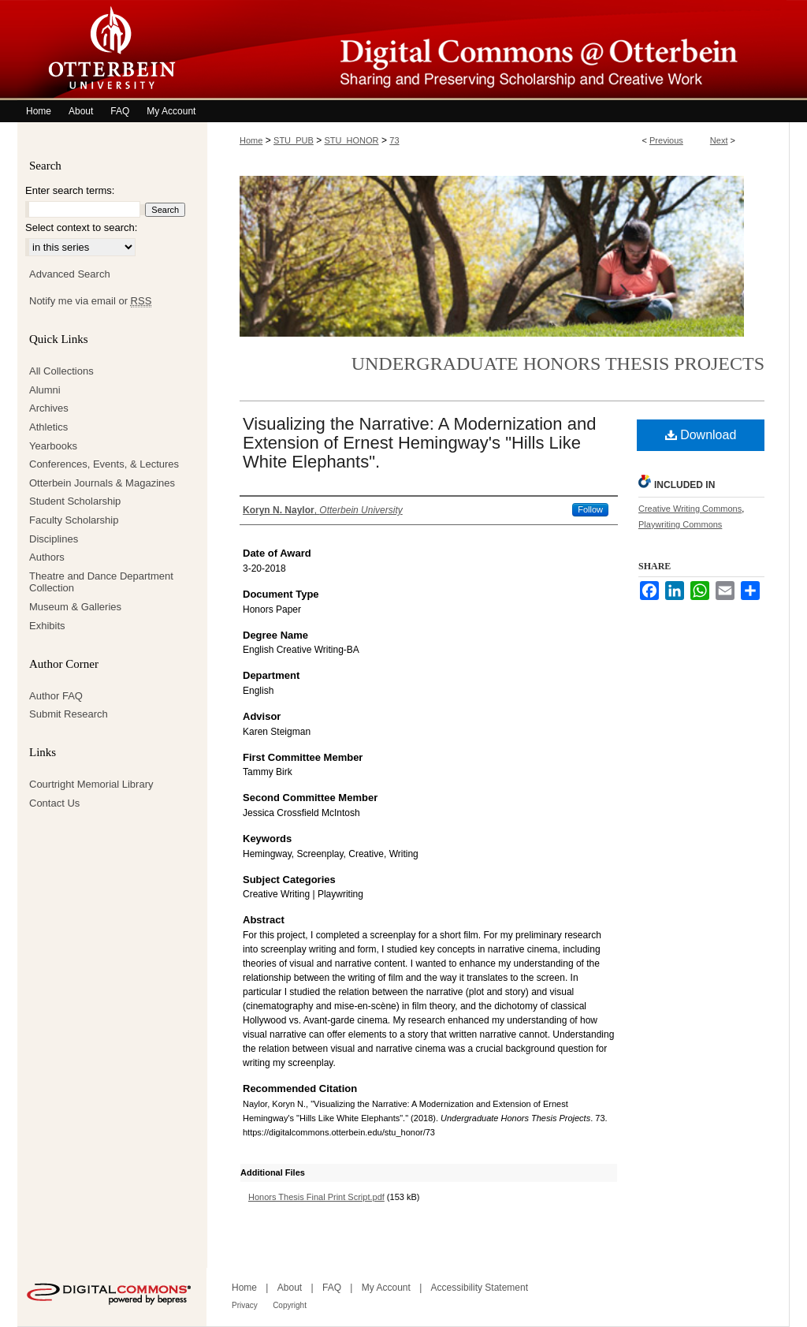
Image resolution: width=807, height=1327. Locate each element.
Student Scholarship (75, 501)
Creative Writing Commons (690, 508)
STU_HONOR (352, 140)
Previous (666, 140)
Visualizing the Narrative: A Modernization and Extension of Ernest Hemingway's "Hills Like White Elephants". (419, 443)
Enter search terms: (69, 190)
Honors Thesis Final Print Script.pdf (316, 1197)
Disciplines (53, 539)
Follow (590, 509)
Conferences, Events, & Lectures (104, 464)
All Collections (61, 371)
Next (719, 140)
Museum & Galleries (75, 607)
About (289, 1287)
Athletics (48, 427)
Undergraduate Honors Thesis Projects (557, 363)
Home (251, 140)
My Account (386, 1287)
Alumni (45, 390)
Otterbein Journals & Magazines (102, 483)
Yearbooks (53, 446)
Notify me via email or (90, 301)
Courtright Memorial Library (91, 784)
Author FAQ (56, 696)
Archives (49, 408)
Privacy (245, 1305)
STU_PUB (293, 140)
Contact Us (54, 803)
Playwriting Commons (680, 524)
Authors (47, 557)
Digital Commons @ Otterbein (498, 50)
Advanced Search (69, 274)
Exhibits (47, 626)
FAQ (331, 1287)
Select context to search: (81, 227)
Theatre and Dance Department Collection (101, 582)
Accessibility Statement (479, 1287)
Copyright (290, 1305)
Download (701, 435)
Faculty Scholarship (73, 520)
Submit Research (68, 714)
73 (394, 140)
